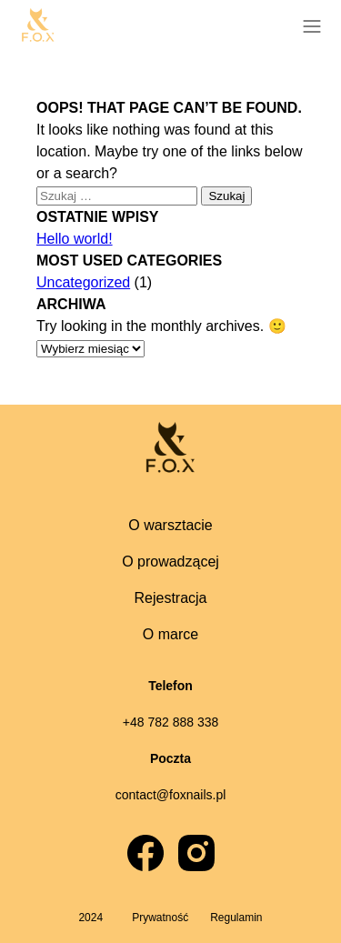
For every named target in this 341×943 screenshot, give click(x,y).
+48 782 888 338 (171, 722)
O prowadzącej (170, 561)
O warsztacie (170, 525)
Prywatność (160, 917)
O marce (170, 634)
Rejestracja (170, 598)
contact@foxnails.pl (170, 795)
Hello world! (74, 238)
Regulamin (236, 917)
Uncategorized (83, 282)
